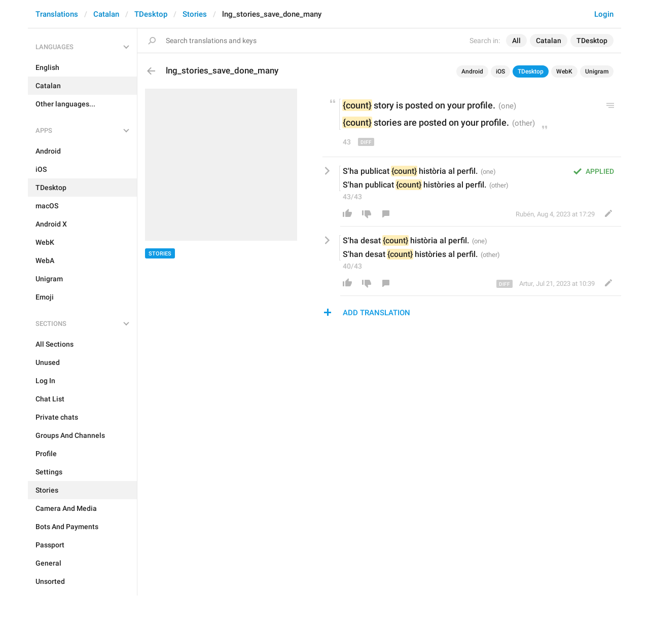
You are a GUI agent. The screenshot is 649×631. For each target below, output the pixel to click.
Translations (56, 14)
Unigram (596, 71)
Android (472, 71)
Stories (195, 14)
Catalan (106, 14)
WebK (564, 71)
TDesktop (150, 14)
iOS (500, 71)
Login (604, 14)
